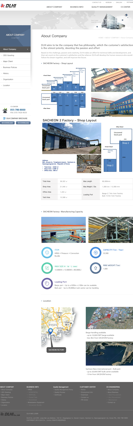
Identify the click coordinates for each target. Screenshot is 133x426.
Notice (83, 390)
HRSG (30, 390)
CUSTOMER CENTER (87, 387)
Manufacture (113, 400)
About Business (113, 392)
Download (84, 395)
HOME (100, 37)
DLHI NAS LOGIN (32, 414)
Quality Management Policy (64, 390)
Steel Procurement (115, 395)
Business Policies (7, 397)
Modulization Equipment (36, 402)
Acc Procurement (114, 397)
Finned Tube (33, 397)
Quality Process (60, 392)
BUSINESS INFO (33, 387)
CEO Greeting (6, 392)
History (3, 400)
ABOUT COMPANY (112, 37)
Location (4, 405)
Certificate (58, 395)
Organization (5, 402)
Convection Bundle (35, 405)
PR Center (84, 400)
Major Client (5, 395)
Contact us (85, 397)
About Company (6, 390)
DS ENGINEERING (113, 387)
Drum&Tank (33, 400)
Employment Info (87, 392)
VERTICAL (32, 395)
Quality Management (60, 387)
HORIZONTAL (33, 392)
